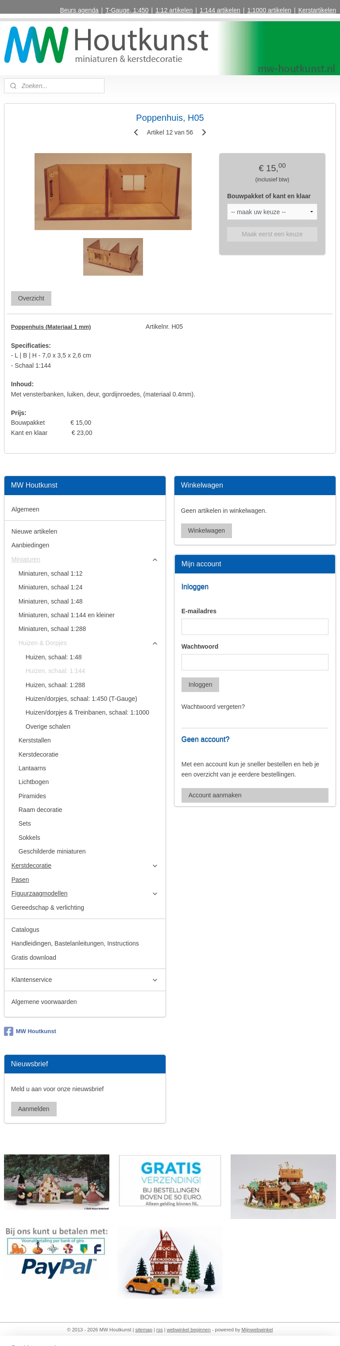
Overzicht (31, 298)
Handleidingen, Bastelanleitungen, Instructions (75, 943)
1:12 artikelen (174, 10)
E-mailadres (199, 611)
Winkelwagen (206, 530)
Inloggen (200, 684)
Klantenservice (85, 980)
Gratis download (34, 957)
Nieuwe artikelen (35, 531)
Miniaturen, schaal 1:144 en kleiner (67, 615)
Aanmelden (34, 1108)
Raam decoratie (40, 809)
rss (159, 1329)
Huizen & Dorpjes (89, 643)
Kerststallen (35, 740)
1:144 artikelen (220, 10)
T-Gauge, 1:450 (126, 10)
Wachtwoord (200, 646)
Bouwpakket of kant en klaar (269, 196)
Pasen (20, 879)
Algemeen (25, 509)
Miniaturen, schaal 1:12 (51, 573)
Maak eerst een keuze (272, 234)
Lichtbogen (34, 781)
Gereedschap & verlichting (48, 907)
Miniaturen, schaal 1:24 (51, 587)
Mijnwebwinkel (257, 1329)
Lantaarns (32, 768)
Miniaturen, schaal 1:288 (52, 628)
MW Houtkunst (30, 1031)
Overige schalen (48, 726)
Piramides (32, 796)
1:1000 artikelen (269, 10)
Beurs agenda (79, 10)
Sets (25, 823)
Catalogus (25, 929)
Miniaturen (85, 559)
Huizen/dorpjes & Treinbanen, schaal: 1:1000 (87, 712)
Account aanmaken (215, 795)
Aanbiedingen (31, 545)
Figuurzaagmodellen (85, 893)
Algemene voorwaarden (44, 1001)
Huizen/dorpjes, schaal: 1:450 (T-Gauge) (81, 698)
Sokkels (29, 837)
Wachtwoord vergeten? (213, 706)
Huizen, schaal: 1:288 (55, 684)
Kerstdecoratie (38, 754)
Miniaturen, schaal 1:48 (51, 601)
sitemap (144, 1329)
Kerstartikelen (317, 10)
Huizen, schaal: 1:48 (54, 657)
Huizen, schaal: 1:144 (55, 670)
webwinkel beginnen (189, 1329)
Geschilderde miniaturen (52, 851)
